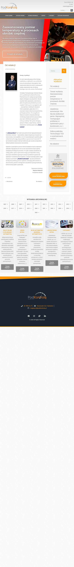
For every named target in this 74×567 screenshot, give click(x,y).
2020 (37, 208)
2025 (37, 212)
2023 (60, 208)
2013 (53, 204)
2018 (21, 208)
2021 (45, 208)
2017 (13, 208)
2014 (60, 204)
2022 (53, 208)
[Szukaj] (72, 10)
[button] (2, 41)
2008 (13, 204)
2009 (21, 204)
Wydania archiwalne (33, 16)
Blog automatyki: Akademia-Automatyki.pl (37, 232)
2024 (68, 208)
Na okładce (39, 181)
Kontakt (43, 16)
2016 (6, 208)
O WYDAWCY (66, 230)
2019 (29, 208)
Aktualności (8, 181)
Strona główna (8, 16)
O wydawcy (51, 16)
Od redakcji (54, 86)
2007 (6, 204)
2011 (37, 204)
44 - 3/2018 (8, 177)
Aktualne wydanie (20, 16)
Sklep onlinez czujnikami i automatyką (7, 232)
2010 (29, 204)
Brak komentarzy (10, 69)
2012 (45, 204)
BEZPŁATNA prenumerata (63, 16)
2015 (68, 204)
